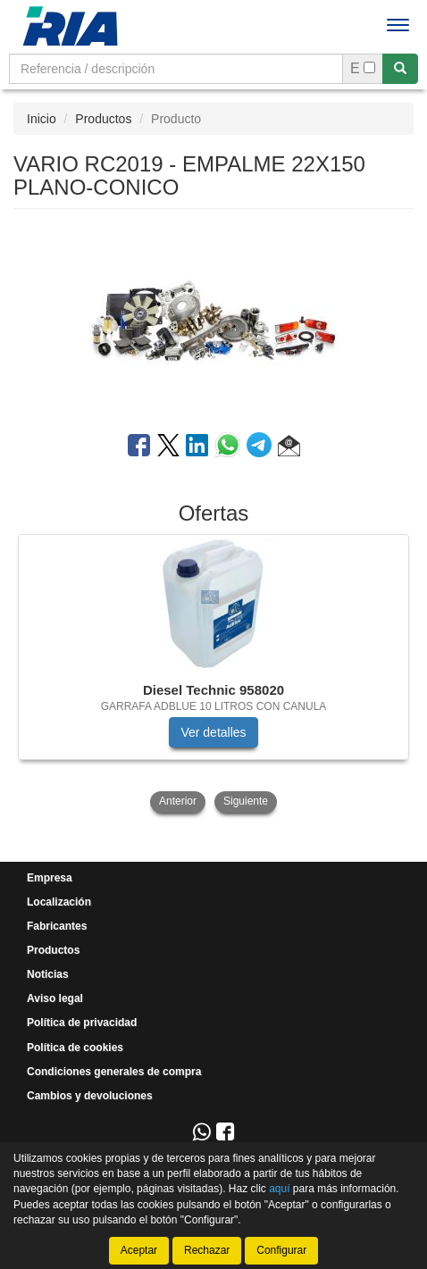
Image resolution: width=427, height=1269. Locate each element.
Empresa (49, 878)
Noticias (48, 974)
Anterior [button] (178, 801)
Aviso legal (55, 998)
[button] (289, 448)
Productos (103, 119)
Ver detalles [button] (213, 732)
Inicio (41, 119)
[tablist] (213, 675)
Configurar (281, 1250)
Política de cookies (75, 1047)
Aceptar (139, 1250)
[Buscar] (400, 69)
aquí (279, 1188)
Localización (59, 902)
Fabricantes (57, 926)
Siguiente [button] (245, 801)
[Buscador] (176, 69)
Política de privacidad (82, 1022)
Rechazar (207, 1250)
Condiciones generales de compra (114, 1071)
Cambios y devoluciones (90, 1096)
